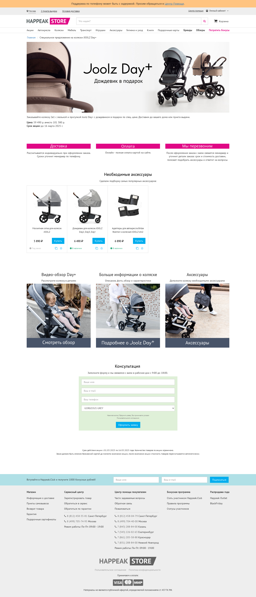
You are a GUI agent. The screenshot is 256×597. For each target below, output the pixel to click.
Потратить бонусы (219, 30)
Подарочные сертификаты (41, 519)
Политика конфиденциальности (145, 569)
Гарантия (31, 514)
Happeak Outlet (218, 498)
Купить (58, 240)
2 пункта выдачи (49, 11)
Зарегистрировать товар (78, 498)
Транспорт (86, 30)
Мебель (72, 30)
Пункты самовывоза (38, 503)
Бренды (187, 30)
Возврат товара (35, 508)
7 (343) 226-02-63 (128, 532)
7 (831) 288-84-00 (128, 542)
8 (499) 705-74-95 (77, 521)
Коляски (59, 30)
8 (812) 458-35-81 (77, 516)
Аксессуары (116, 30)
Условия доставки (71, 11)
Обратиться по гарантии (77, 508)
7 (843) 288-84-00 (128, 526)
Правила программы (178, 503)
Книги (150, 30)
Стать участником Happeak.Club (184, 498)
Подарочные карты (168, 30)
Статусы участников (178, 508)
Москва (32, 11)
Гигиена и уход (134, 30)
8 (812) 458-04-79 (128, 516)
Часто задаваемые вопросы (130, 498)
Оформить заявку (128, 424)
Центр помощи (195, 10)
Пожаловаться (122, 508)
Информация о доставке (40, 498)
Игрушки (100, 30)
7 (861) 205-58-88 (128, 537)
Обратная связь (123, 503)
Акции (30, 30)
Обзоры (200, 30)
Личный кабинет (216, 10)
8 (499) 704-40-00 (128, 521)
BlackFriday (216, 503)
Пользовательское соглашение (110, 569)
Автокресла (44, 30)
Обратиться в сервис (75, 503)
